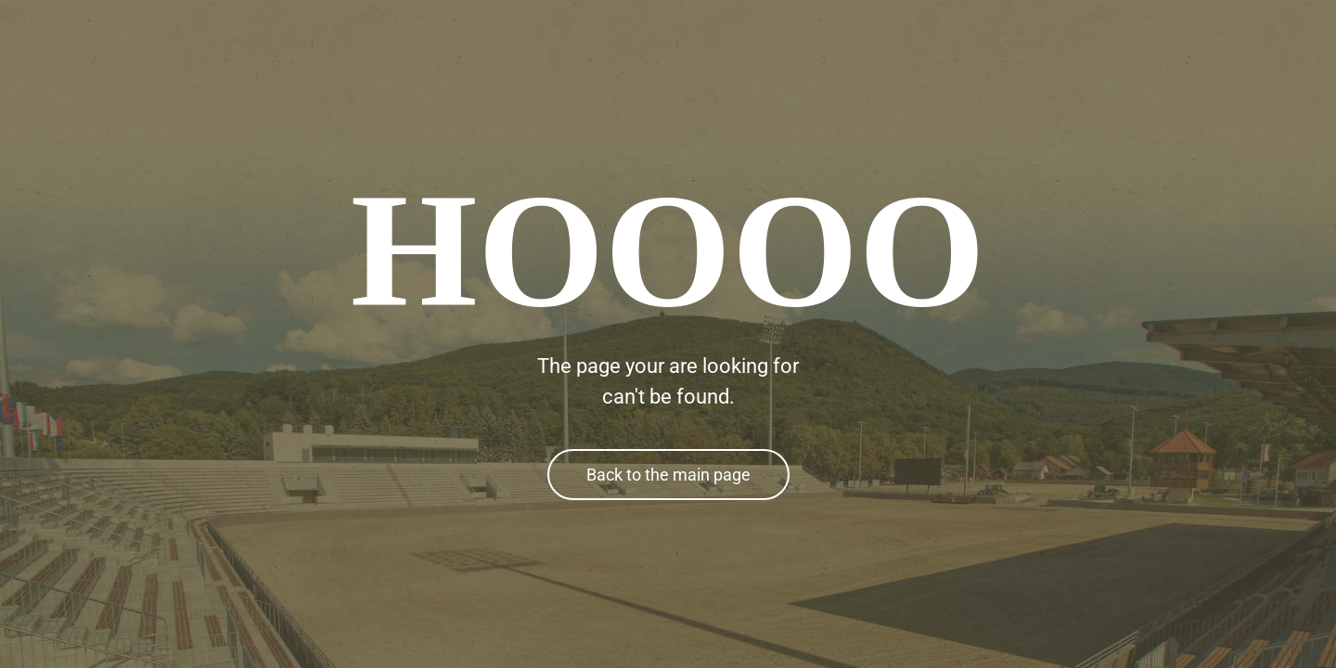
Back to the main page (668, 474)
